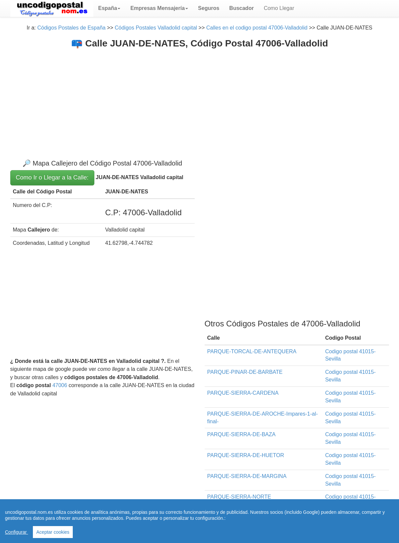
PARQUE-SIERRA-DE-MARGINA (247, 476)
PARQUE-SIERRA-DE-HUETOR (245, 455)
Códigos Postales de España (71, 28)
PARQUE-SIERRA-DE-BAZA (241, 434)
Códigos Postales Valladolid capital (156, 28)
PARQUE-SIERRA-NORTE (239, 497)
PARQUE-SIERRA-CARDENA (243, 393)
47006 (59, 385)
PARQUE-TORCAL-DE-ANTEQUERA (252, 351)
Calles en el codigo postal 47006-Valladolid (257, 28)
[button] (109, 8)
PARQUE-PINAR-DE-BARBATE (245, 372)
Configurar (16, 532)
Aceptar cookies (52, 532)
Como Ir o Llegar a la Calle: (52, 177)
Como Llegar (279, 8)
